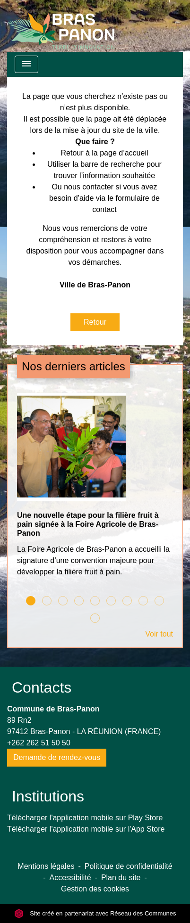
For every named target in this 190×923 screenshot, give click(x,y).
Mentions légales (45, 866)
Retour (95, 322)
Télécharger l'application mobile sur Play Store (85, 818)
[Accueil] (61, 25)
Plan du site (121, 878)
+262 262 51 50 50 (38, 743)
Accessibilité (70, 878)
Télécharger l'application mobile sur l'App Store (85, 829)
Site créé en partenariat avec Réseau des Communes (95, 913)
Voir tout (159, 634)
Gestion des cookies (95, 889)
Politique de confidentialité (129, 866)
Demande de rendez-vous (56, 757)
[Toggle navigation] (26, 64)
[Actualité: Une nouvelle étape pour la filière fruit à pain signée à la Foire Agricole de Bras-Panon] (95, 490)
